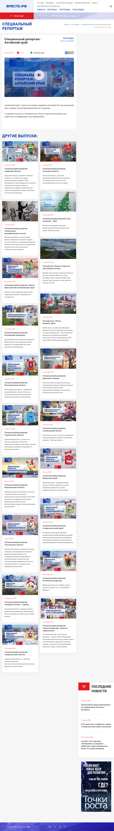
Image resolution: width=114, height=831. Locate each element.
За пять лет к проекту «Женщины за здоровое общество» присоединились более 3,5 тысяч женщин (94, 745)
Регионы (50, 3)
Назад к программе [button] (67, 41)
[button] (111, 6)
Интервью (52, 9)
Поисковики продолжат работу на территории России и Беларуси (95, 707)
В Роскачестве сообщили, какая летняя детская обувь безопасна (96, 725)
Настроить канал (64, 3)
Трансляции (78, 9)
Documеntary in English (48, 6)
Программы (64, 9)
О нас (95, 3)
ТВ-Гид (40, 3)
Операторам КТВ (82, 3)
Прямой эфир (16, 16)
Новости (41, 9)
